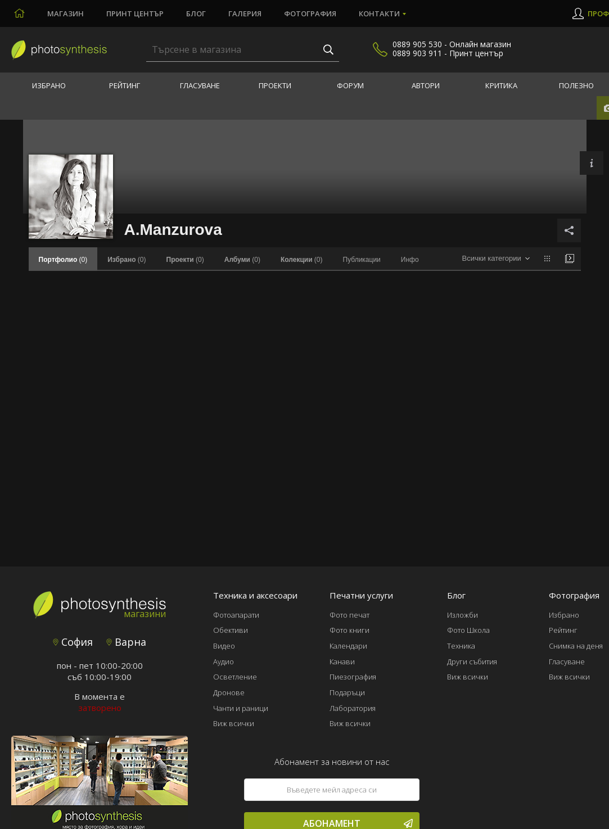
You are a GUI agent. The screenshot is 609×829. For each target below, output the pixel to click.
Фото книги (349, 630)
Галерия (244, 13)
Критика (501, 85)
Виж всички (233, 723)
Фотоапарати (236, 615)
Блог (196, 13)
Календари (348, 646)
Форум (350, 85)
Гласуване (200, 85)
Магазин (65, 13)
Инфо (410, 260)
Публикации (362, 260)
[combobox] (495, 258)
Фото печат (349, 615)
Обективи (230, 630)
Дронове (229, 692)
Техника (461, 646)
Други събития (472, 661)
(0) (126, 260)
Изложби (462, 615)
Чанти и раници (240, 708)
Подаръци (347, 692)
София (73, 642)
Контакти (379, 13)
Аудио (223, 661)
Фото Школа (468, 630)
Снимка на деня (576, 646)
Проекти (275, 85)
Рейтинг (124, 85)
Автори (426, 85)
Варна (126, 642)
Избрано (49, 85)
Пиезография (353, 677)
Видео (224, 646)
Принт (135, 13)
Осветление (235, 677)
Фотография (310, 13)
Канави (342, 661)
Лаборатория (353, 708)
